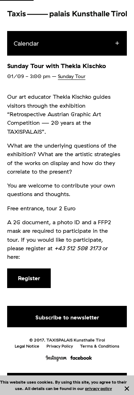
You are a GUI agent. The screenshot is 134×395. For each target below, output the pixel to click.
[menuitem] (73, 43)
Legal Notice (27, 346)
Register (29, 278)
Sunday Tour (71, 76)
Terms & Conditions (99, 346)
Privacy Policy (59, 346)
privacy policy (98, 388)
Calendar (26, 43)
